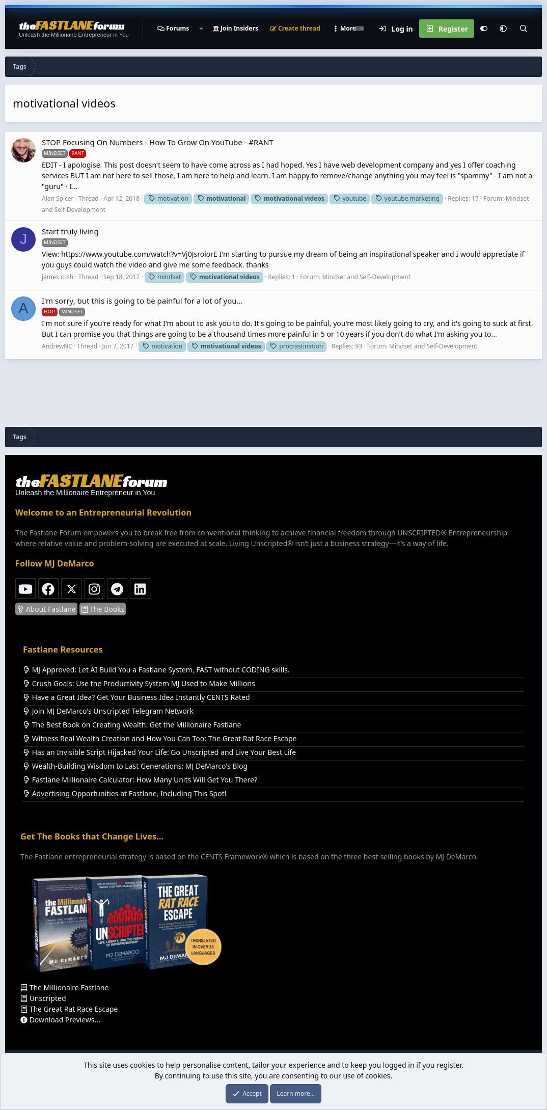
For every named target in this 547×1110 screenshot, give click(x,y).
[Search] (523, 28)
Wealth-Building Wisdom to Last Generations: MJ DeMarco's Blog (135, 766)
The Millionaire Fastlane (64, 987)
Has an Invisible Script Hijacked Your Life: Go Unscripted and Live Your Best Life (159, 752)
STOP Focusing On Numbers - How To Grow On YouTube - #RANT (158, 142)
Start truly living (70, 231)
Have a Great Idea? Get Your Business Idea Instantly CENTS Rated (136, 697)
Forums (177, 28)
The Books (103, 609)
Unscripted (43, 998)
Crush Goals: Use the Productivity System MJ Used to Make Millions (139, 683)
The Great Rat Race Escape (69, 1009)
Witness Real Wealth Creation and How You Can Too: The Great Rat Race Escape (159, 738)
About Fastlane (46, 609)
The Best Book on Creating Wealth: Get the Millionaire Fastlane (132, 724)
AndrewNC (57, 346)
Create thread (295, 28)
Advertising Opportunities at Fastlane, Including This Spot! (124, 793)
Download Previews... (60, 1019)
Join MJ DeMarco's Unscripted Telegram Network (108, 711)
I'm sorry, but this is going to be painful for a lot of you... (142, 300)
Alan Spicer (58, 198)
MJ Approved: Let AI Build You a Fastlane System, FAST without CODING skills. (156, 669)
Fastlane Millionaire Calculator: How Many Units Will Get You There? (140, 779)
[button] (200, 28)
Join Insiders (235, 28)
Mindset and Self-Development (366, 277)
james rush (57, 277)
